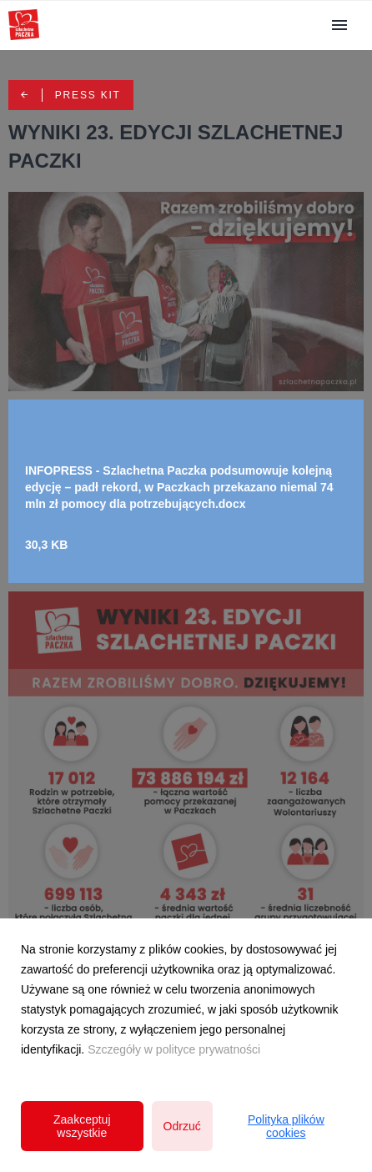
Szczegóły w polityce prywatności (174, 1049)
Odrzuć (182, 1126)
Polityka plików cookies (286, 1126)
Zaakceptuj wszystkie (81, 1126)
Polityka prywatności (185, 1108)
